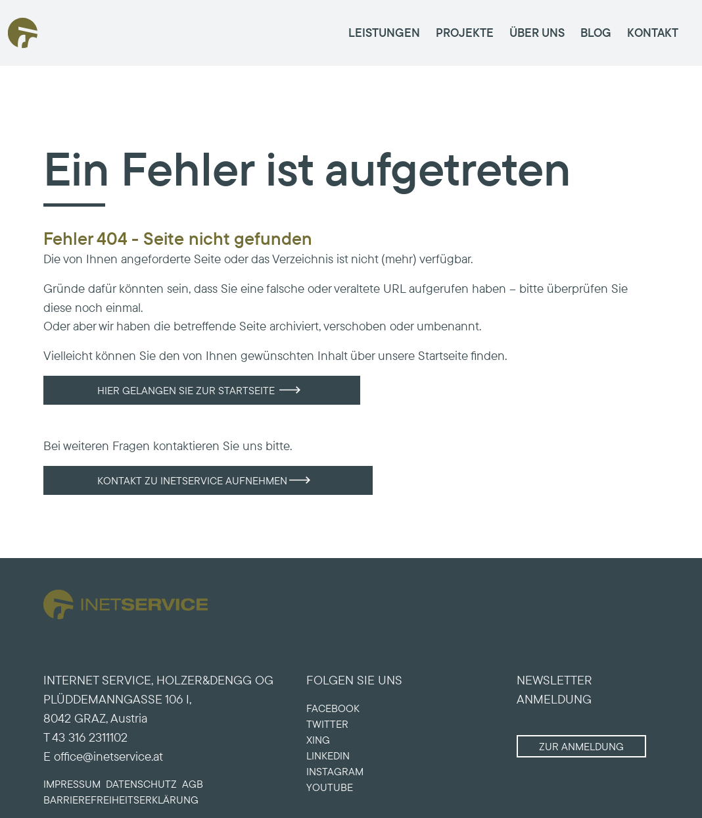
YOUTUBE (329, 787)
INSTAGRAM (334, 771)
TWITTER (327, 723)
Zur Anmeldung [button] (581, 746)
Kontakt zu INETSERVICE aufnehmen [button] (192, 480)
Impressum (72, 783)
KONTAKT (652, 32)
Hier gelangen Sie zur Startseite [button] (186, 390)
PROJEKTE (465, 32)
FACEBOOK (333, 708)
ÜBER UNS (537, 32)
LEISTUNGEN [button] (384, 32)
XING (318, 739)
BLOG (595, 32)
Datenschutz (141, 783)
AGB (192, 783)
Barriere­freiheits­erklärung (121, 799)
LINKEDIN (328, 755)
